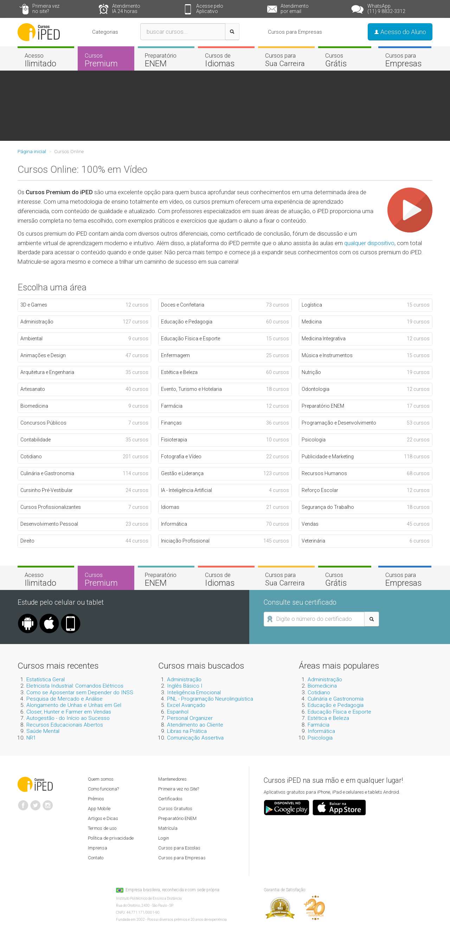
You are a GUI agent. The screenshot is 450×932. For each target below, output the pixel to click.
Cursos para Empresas (295, 32)
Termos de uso (102, 828)
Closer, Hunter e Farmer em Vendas (68, 712)
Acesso (46, 60)
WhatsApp (390, 8)
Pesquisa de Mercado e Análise (64, 699)
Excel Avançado (186, 705)
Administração (184, 679)
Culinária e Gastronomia (336, 699)
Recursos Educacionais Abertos (64, 725)
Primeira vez (56, 8)
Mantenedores (172, 779)
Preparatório (166, 60)
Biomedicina (322, 686)
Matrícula (168, 828)
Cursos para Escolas (179, 848)
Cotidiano (319, 692)
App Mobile (99, 808)
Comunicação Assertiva (195, 738)
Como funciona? (103, 789)
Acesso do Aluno (400, 31)
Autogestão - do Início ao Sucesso (68, 718)
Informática (321, 731)
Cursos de (226, 60)
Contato (95, 857)
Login (163, 838)
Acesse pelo (222, 8)
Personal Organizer (190, 718)
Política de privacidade (111, 838)
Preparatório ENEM (177, 818)
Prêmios (96, 798)
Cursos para (286, 59)
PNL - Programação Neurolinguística (210, 699)
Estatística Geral (45, 679)
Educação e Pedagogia (336, 705)
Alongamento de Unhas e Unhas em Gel (73, 705)
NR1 (31, 738)
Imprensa (97, 848)
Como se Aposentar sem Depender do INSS (79, 692)
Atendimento (138, 8)
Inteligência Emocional (194, 692)
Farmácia (318, 725)
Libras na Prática (187, 731)
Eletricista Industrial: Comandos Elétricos (74, 686)
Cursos (106, 60)
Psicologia (320, 738)
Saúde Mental (42, 731)
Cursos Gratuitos (175, 808)
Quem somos (101, 779)
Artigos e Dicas (103, 818)
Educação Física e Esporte (339, 712)
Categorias (105, 32)
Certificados (170, 798)
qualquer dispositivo (369, 243)
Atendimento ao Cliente (195, 725)
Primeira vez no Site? (178, 789)
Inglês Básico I (184, 686)
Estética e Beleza (328, 718)
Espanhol (177, 712)
